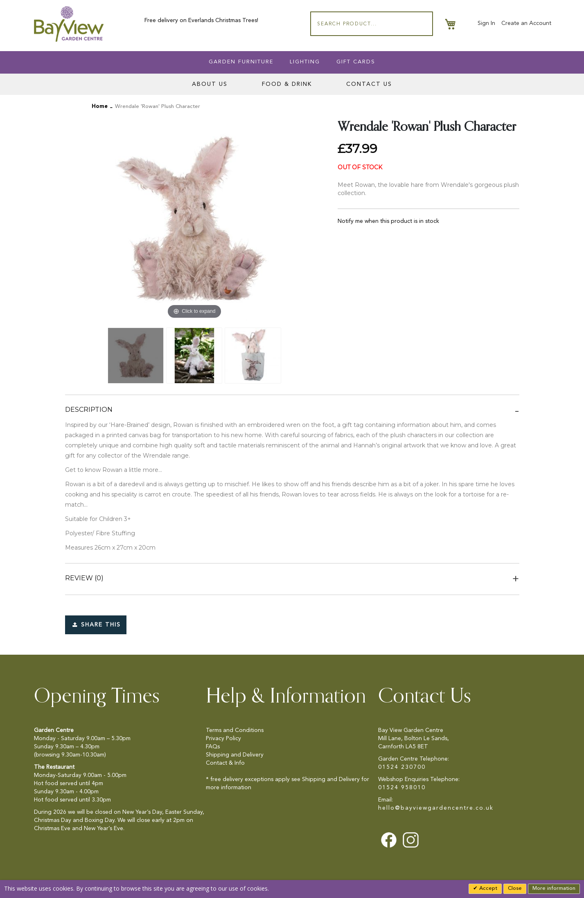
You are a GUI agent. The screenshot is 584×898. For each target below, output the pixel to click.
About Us (210, 84)
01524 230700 (402, 767)
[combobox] (371, 23)
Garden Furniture (241, 62)
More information (553, 888)
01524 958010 (402, 787)
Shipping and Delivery (235, 755)
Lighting (305, 62)
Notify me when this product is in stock (388, 221)
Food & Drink (287, 84)
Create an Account (526, 23)
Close (515, 888)
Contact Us (369, 84)
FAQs (213, 747)
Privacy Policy (223, 738)
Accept (487, 888)
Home (100, 106)
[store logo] (69, 24)
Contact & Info (225, 763)
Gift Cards (355, 62)
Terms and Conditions (235, 730)
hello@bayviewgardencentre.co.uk (436, 808)
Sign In (486, 23)
